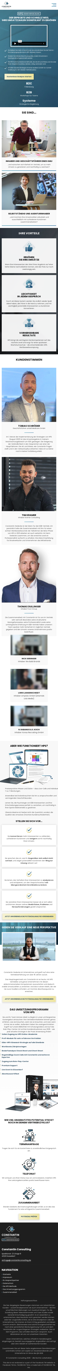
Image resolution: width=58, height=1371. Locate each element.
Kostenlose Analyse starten (19, 76)
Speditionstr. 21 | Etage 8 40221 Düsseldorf (11, 1255)
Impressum (7, 1277)
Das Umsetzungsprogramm (14, 1289)
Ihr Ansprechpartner (11, 1280)
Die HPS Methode (10, 1286)
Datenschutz (8, 1283)
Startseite (7, 1274)
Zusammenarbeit (10, 1292)
